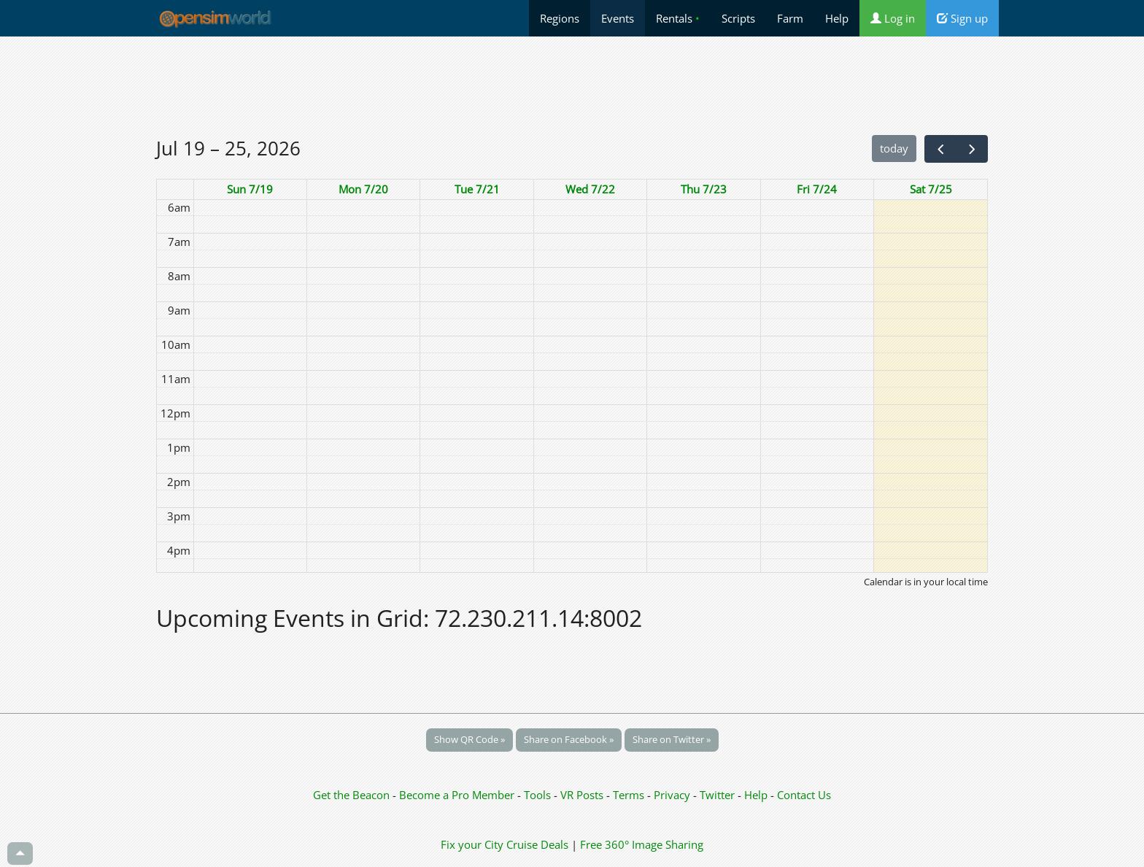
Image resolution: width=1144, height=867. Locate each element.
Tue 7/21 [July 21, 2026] (477, 189)
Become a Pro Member (458, 794)
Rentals (678, 18)
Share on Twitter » (672, 739)
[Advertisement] (572, 85)
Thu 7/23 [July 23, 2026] (704, 189)
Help (837, 18)
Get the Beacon (351, 794)
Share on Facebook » (569, 739)
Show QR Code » (469, 739)
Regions (559, 18)
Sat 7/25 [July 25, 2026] (931, 189)
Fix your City (472, 844)
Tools (539, 794)
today (894, 148)
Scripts (738, 18)
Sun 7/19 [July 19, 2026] (250, 189)
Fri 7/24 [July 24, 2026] (817, 189)
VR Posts (583, 794)
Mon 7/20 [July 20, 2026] (363, 189)
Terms (630, 794)
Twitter (717, 794)
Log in (892, 18)
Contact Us (804, 794)
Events (617, 18)
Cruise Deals (537, 844)
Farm (790, 18)
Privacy (672, 794)
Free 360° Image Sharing (641, 844)
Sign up (962, 18)
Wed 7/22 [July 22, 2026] (590, 189)
